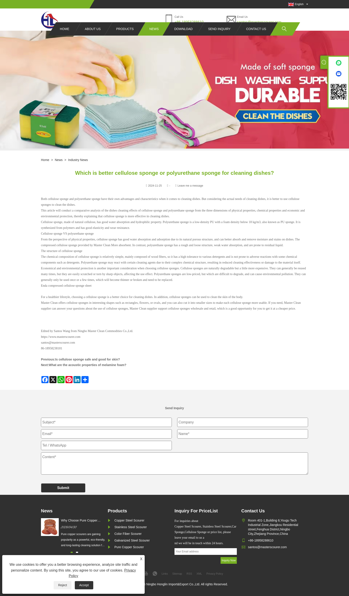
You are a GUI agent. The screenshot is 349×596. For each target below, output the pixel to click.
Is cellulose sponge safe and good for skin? (87, 359)
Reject (62, 585)
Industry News (78, 160)
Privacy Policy (214, 573)
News (154, 37)
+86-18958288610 (188, 22)
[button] (71, 552)
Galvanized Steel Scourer (132, 540)
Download (183, 37)
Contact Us (256, 37)
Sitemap (177, 573)
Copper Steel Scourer (129, 520)
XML (199, 573)
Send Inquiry (219, 37)
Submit (63, 488)
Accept (84, 585)
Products (125, 37)
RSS (189, 573)
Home (64, 37)
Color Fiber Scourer (128, 534)
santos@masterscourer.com (259, 22)
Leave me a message (190, 185)
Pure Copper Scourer (129, 547)
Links (165, 573)
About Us (93, 37)
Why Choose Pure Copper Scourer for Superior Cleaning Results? (81, 521)
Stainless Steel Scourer (130, 527)
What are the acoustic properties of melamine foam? (87, 365)
